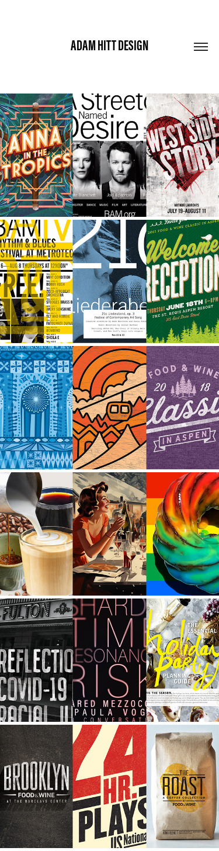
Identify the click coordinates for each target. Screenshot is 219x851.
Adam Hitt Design (109, 45)
